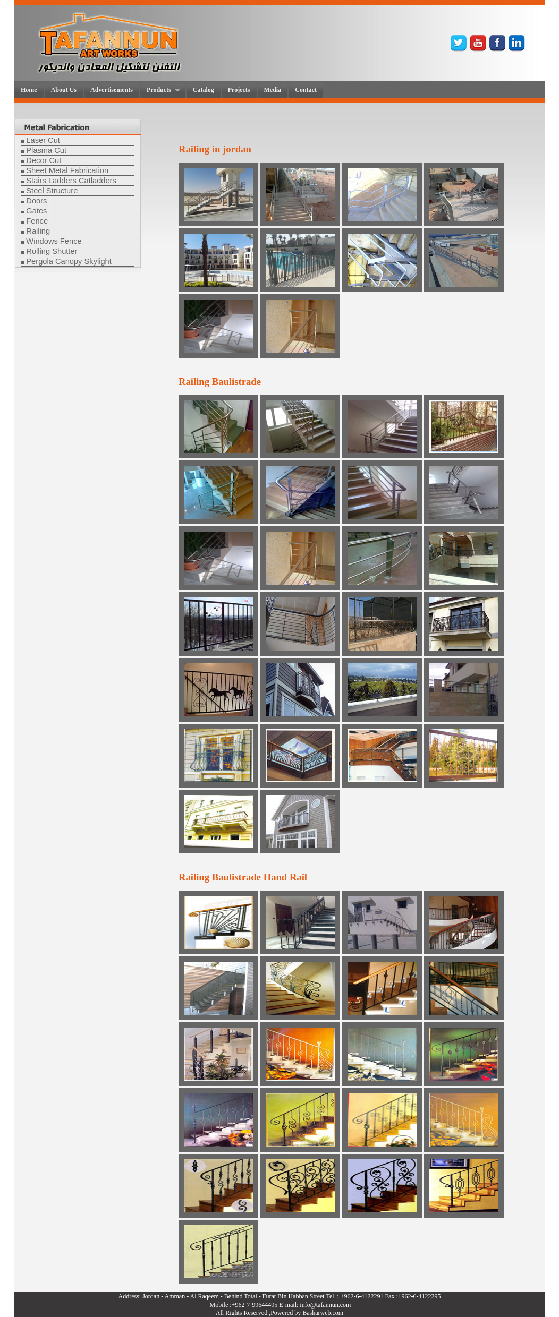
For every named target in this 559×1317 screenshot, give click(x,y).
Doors (36, 200)
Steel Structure (52, 190)
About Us (64, 89)
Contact (306, 89)
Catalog (203, 89)
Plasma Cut (46, 150)
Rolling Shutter (51, 251)
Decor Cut (43, 160)
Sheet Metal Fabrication (67, 170)
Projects (239, 89)
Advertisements (111, 89)
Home (29, 89)
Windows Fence (53, 241)
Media (273, 89)
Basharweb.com (322, 1312)
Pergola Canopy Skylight (69, 261)
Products (160, 90)
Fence (37, 221)
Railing (38, 231)
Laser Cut (43, 140)
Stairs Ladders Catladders (71, 180)
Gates (36, 211)
